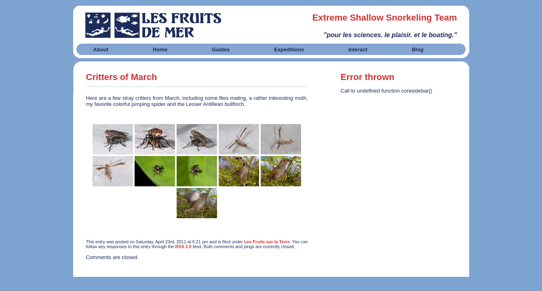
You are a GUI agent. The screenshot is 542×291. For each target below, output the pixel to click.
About (101, 49)
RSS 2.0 (183, 246)
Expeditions (289, 49)
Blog (418, 49)
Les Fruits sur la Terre (267, 241)
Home (160, 49)
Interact (357, 49)
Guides (221, 49)
